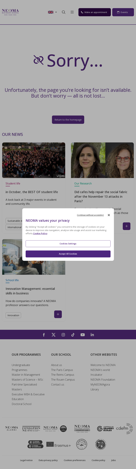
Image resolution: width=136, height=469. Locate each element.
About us (56, 365)
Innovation (13, 315)
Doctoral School (21, 404)
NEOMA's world (100, 370)
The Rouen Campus (63, 379)
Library (94, 389)
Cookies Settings (68, 243)
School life (12, 280)
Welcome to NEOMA (103, 365)
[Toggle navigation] (23, 12)
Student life (13, 183)
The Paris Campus (62, 370)
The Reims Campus (62, 375)
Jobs (113, 460)
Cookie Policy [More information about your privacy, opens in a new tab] (40, 233)
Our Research (83, 183)
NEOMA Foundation (102, 379)
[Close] (109, 215)
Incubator (96, 375)
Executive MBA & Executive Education (28, 396)
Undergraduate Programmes (21, 367)
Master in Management (26, 375)
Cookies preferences (75, 460)
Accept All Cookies (68, 253)
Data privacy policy (48, 460)
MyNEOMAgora (100, 384)
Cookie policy (98, 460)
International (14, 227)
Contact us (57, 384)
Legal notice (26, 460)
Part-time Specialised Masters (24, 387)
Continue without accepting (90, 214)
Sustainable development (21, 220)
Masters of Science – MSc (27, 379)
